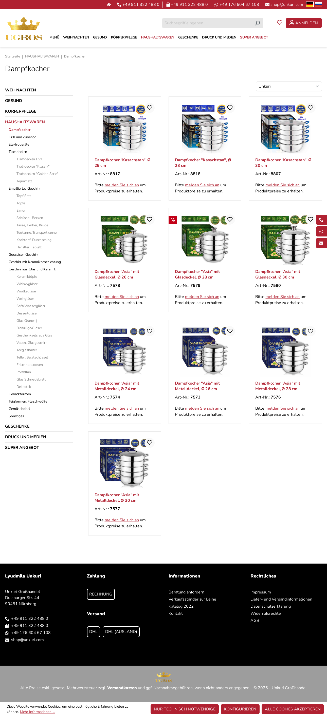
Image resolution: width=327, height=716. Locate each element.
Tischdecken (18, 151)
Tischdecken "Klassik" (32, 166)
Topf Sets (23, 195)
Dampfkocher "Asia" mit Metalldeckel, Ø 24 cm (117, 386)
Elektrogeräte (19, 144)
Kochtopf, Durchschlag (33, 239)
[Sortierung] (289, 86)
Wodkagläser (26, 291)
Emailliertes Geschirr (24, 188)
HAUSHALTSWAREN (25, 122)
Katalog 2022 (181, 606)
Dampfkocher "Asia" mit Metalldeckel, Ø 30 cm (117, 497)
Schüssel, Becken (29, 217)
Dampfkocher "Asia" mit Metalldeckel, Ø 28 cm (277, 386)
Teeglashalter (26, 350)
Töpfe (20, 203)
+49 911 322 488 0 (140, 4)
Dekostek (23, 386)
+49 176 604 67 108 (239, 4)
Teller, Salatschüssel (32, 357)
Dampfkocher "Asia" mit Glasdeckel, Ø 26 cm (117, 274)
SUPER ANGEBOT (22, 447)
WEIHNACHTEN (20, 90)
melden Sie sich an (122, 185)
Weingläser (25, 298)
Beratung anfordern (186, 592)
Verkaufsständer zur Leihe (192, 599)
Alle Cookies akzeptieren (293, 709)
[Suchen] (257, 23)
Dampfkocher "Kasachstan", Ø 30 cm (283, 162)
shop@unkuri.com (286, 4)
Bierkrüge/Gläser (29, 328)
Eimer (20, 210)
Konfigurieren (240, 709)
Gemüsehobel (19, 408)
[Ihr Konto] (304, 23)
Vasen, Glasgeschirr (31, 342)
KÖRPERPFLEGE (21, 111)
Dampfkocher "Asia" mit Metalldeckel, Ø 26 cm (197, 386)
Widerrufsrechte (265, 613)
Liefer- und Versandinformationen (281, 599)
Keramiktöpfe (26, 276)
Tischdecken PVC (29, 159)
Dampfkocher (19, 129)
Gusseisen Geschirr (23, 254)
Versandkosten (122, 688)
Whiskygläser (27, 284)
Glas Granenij (26, 320)
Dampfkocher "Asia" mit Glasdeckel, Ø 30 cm (277, 274)
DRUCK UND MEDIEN (25, 437)
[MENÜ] (54, 37)
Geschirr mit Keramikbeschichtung (35, 262)
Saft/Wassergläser (30, 306)
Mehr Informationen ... (37, 711)
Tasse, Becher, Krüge (32, 225)
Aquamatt (24, 181)
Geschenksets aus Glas (34, 335)
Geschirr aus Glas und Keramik (32, 269)
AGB (254, 620)
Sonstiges (16, 416)
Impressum (260, 592)
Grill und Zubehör (22, 137)
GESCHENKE (17, 426)
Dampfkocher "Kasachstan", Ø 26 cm (123, 162)
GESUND (13, 101)
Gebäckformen (20, 394)
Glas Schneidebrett (31, 379)
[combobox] (207, 23)
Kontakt (176, 613)
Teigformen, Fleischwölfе (28, 401)
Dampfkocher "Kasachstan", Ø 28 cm (203, 162)
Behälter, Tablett (29, 247)
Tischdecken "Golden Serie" (37, 173)
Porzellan (23, 372)
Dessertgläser (27, 313)
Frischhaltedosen (29, 364)
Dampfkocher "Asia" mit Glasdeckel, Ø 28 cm (197, 274)
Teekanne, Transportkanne (36, 232)
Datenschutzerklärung (270, 606)
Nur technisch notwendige (184, 709)
